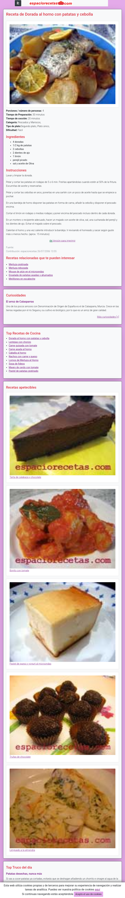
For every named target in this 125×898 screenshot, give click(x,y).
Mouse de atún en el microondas (26, 271)
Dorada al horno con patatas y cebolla (29, 338)
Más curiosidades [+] (108, 316)
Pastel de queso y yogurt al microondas (30, 663)
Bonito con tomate (19, 570)
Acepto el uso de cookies (88, 894)
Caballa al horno (17, 352)
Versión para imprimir (63, 240)
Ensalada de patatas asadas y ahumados (31, 275)
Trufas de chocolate (20, 756)
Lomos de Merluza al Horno (24, 360)
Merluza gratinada (18, 264)
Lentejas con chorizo (20, 342)
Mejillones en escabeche (22, 278)
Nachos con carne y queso (23, 356)
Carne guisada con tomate (23, 345)
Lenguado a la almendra (22, 850)
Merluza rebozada (18, 268)
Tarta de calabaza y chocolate (25, 477)
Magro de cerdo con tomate (24, 367)
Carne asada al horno (20, 349)
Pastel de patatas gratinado (23, 371)
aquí (97, 889)
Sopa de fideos (17, 363)
